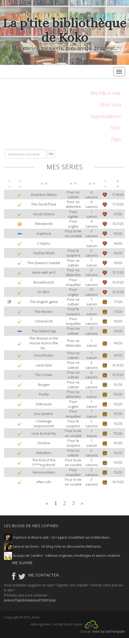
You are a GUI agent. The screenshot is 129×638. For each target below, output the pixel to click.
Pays (116, 139)
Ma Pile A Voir (106, 93)
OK (51, 154)
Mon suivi (110, 104)
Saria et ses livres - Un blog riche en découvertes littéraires (52, 546)
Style (115, 127)
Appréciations (106, 116)
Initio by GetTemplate (109, 631)
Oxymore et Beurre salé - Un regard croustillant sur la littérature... (57, 537)
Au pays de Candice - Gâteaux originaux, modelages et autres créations (62, 555)
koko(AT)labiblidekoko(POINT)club (30, 600)
